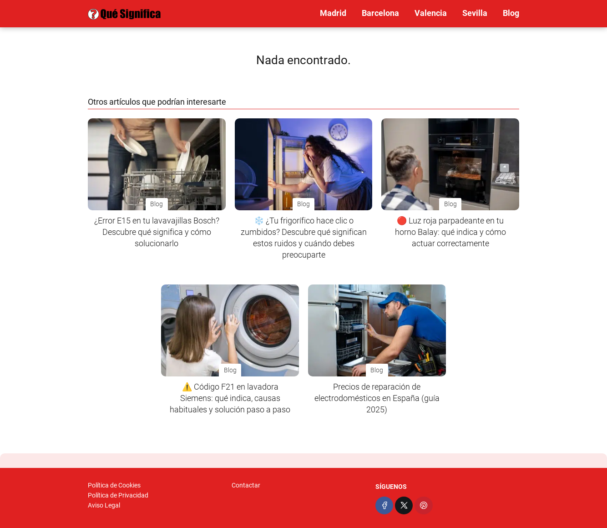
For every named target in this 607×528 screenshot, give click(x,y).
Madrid (333, 13)
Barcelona (380, 13)
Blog (511, 13)
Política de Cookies (114, 485)
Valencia (431, 13)
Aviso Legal (104, 505)
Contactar (246, 485)
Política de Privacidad (118, 495)
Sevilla (474, 13)
